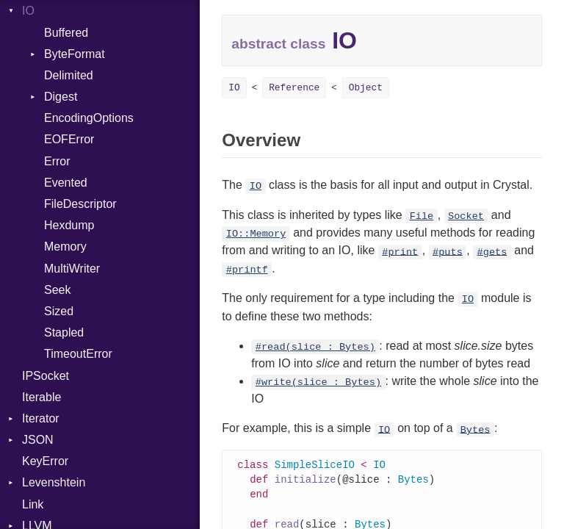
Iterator (40, 418)
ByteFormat (74, 54)
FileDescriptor (80, 204)
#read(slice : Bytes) (315, 347)
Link (32, 504)
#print (400, 251)
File (422, 216)
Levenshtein (53, 482)
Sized (58, 311)
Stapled (64, 332)
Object (366, 87)
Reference (294, 87)
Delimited (68, 75)
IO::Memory (256, 234)
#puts (448, 251)
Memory (65, 246)
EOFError (69, 139)
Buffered (66, 32)
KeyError (45, 461)
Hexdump (69, 225)
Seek (57, 290)
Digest (60, 96)
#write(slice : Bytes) (318, 382)
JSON (38, 439)
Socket (466, 216)
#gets (492, 251)
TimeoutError (78, 354)
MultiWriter (72, 268)
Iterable (41, 397)
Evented (65, 182)
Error (57, 161)
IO (28, 10)
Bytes (475, 429)
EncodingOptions (89, 118)
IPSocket (45, 376)
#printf (247, 270)
